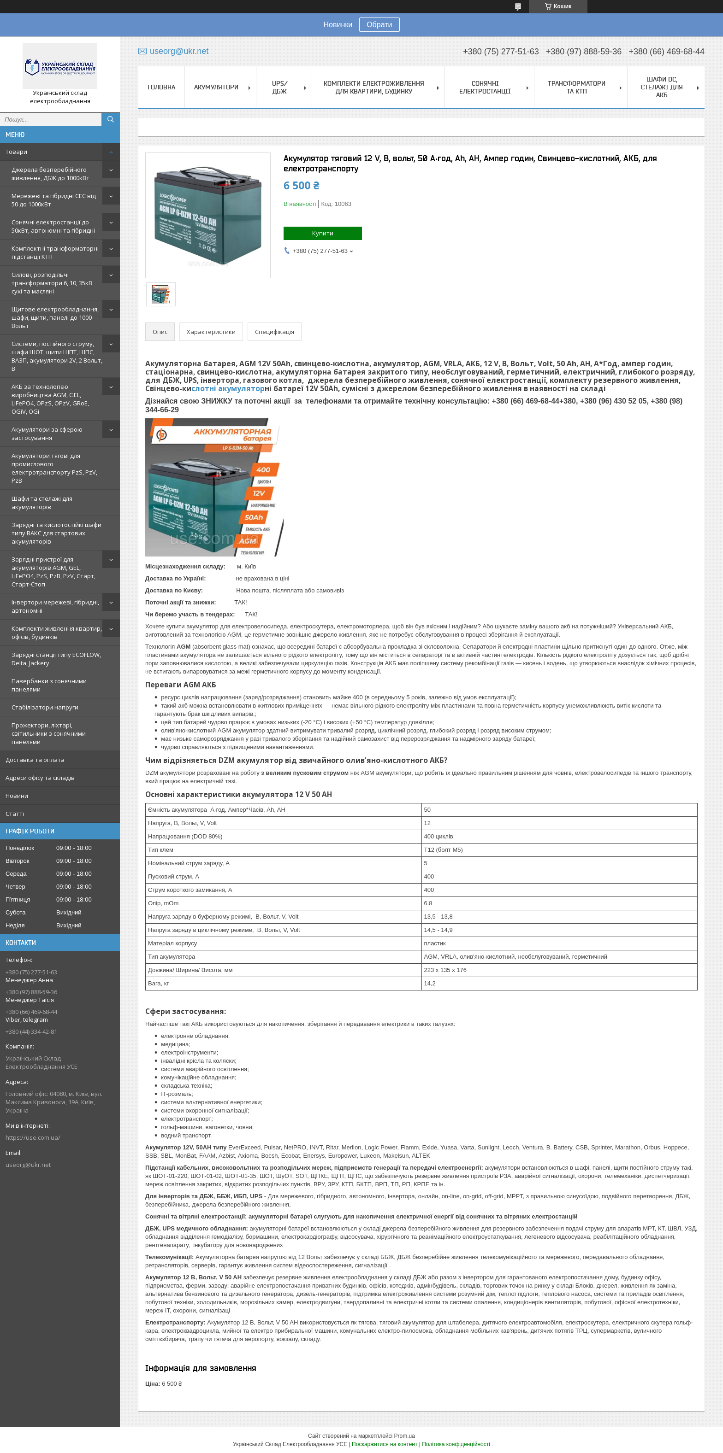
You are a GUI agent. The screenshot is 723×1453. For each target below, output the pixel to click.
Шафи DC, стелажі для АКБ (662, 87)
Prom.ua (404, 1436)
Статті (15, 813)
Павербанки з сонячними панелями (49, 685)
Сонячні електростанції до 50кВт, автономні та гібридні (53, 226)
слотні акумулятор (228, 388)
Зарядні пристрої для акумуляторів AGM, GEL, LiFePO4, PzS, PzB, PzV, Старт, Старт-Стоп (53, 571)
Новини (17, 795)
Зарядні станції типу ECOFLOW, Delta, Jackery (56, 658)
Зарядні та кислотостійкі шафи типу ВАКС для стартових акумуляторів (56, 533)
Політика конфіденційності (456, 1444)
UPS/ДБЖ (280, 87)
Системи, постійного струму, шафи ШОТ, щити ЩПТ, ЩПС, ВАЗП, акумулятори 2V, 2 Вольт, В (57, 356)
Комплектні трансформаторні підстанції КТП (55, 252)
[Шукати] (110, 119)
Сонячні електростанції (485, 87)
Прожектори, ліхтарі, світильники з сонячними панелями (49, 733)
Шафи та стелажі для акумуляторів (42, 502)
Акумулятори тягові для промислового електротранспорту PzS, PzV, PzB (54, 468)
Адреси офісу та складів (40, 777)
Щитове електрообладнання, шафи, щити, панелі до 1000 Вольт (55, 317)
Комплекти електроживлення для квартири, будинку (374, 87)
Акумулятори (216, 87)
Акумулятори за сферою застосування (47, 433)
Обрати (379, 25)
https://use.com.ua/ (33, 1137)
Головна (161, 87)
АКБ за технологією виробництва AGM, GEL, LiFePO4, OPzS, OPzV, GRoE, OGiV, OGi (50, 399)
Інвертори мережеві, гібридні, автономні (55, 606)
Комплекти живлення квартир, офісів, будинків (57, 632)
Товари (16, 151)
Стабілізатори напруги (45, 707)
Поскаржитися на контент (384, 1444)
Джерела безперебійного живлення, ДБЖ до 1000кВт (50, 173)
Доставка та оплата (35, 760)
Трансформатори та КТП (576, 87)
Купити (322, 233)
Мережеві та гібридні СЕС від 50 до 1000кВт (54, 200)
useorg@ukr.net (28, 1164)
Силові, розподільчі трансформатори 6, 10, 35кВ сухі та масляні (52, 282)
